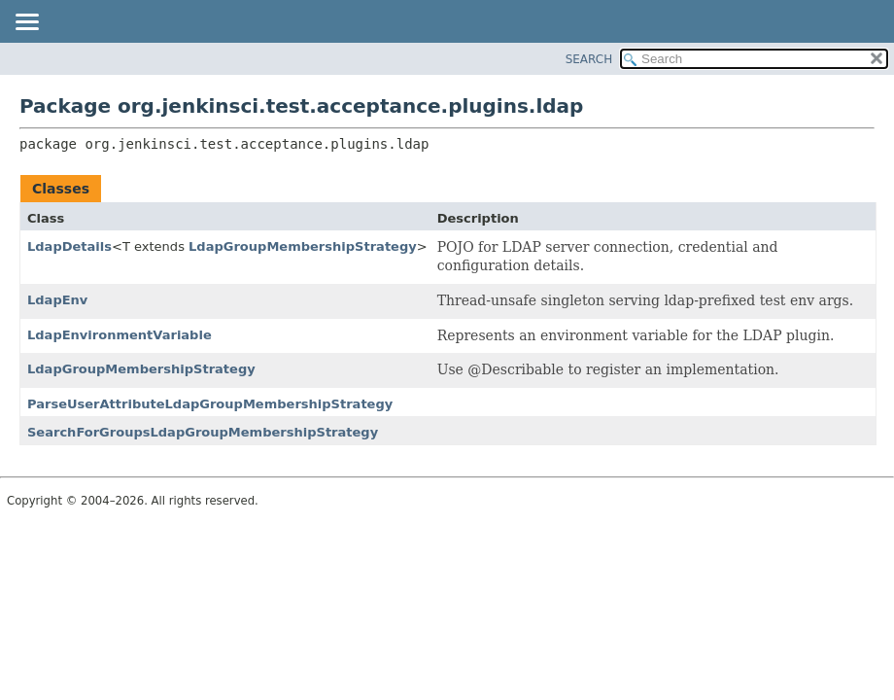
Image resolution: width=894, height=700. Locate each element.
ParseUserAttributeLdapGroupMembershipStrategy (210, 404)
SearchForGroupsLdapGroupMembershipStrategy (202, 432)
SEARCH (589, 59)
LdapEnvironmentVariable (119, 335)
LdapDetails (69, 246)
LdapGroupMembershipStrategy (303, 246)
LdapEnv (57, 300)
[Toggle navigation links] (26, 23)
